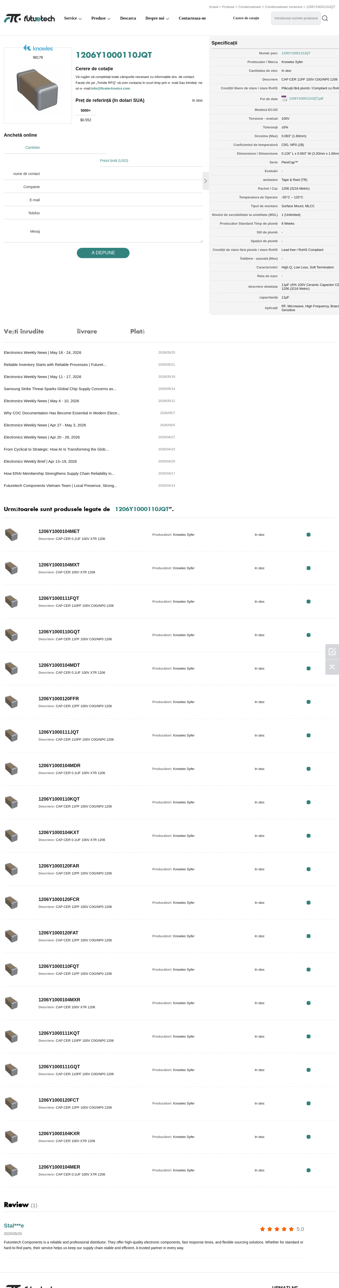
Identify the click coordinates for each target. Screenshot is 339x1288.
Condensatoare (249, 6)
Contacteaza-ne (192, 17)
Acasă (213, 6)
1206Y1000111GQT (59, 1001)
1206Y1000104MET (59, 466)
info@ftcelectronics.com (142, 87)
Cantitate (32, 147)
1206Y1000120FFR (59, 633)
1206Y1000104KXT (59, 767)
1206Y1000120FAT (58, 867)
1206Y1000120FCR (59, 834)
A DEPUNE (98, 238)
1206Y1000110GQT (59, 566)
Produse (228, 6)
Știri (197, 1273)
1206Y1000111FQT (59, 533)
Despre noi (154, 17)
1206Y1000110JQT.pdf (290, 97)
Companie (31, 173)
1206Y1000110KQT (59, 733)
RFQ (319, 469)
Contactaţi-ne (170, 1273)
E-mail (35, 186)
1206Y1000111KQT (59, 967)
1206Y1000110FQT (59, 901)
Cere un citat (106, 1273)
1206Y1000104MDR (59, 700)
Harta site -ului (255, 1273)
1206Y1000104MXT (59, 499)
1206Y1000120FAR (59, 800)
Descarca (128, 17)
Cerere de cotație (246, 17)
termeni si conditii (20, 1273)
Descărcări (221, 1273)
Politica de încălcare (65, 1273)
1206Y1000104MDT (59, 599)
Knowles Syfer (276, 60)
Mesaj (35, 217)
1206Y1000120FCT (59, 1034)
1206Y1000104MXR (59, 934)
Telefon (34, 199)
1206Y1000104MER (59, 1101)
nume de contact (26, 160)
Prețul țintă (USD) (116, 147)
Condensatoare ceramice (283, 6)
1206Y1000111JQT (59, 666)
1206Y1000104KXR (59, 1068)
